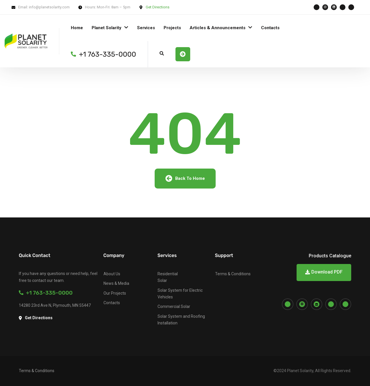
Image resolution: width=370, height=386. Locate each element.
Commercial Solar (174, 306)
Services (146, 27)
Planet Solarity (106, 27)
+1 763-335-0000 (46, 292)
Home (77, 27)
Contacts (270, 27)
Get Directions (157, 7)
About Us (111, 274)
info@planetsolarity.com (49, 7)
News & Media (116, 283)
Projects (172, 27)
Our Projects (114, 293)
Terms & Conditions (233, 274)
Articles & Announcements (217, 27)
